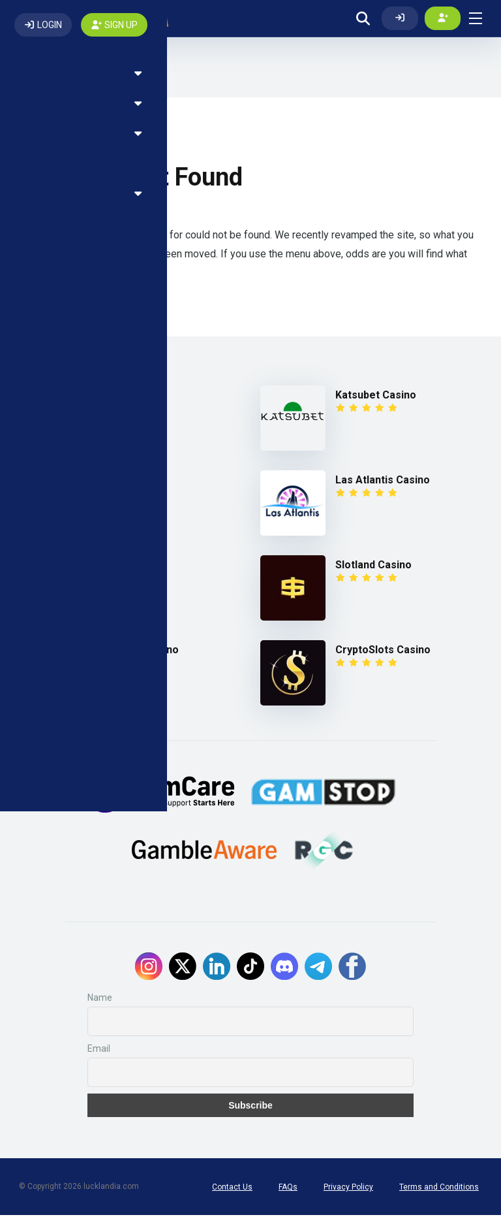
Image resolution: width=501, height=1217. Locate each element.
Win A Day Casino (136, 651)
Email (98, 1050)
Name (99, 999)
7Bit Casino (121, 397)
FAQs (288, 1188)
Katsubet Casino (375, 397)
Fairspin (113, 482)
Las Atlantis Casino (382, 482)
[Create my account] (443, 19)
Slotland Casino (373, 566)
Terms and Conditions (439, 1188)
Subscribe (250, 1107)
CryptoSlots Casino (383, 651)
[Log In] (400, 19)
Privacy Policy (348, 1188)
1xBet (108, 566)
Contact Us (232, 1188)
